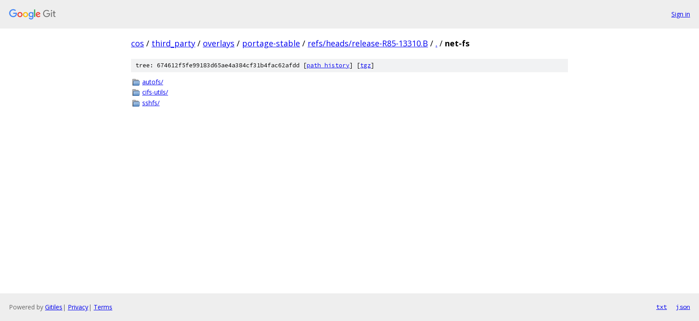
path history (328, 65)
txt (661, 307)
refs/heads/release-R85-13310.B (368, 43)
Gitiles (53, 307)
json (683, 307)
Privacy (78, 307)
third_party (173, 43)
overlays (218, 43)
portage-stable (271, 43)
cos (137, 43)
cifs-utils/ (155, 92)
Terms (103, 307)
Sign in (680, 14)
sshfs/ (151, 103)
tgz (365, 65)
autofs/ (152, 82)
